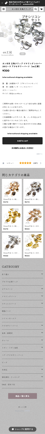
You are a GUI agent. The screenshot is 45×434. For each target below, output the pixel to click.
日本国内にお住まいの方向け (22, 148)
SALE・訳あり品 (8, 384)
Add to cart (22, 141)
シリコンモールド (9, 318)
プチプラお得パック (10, 282)
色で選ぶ (5, 274)
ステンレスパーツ (9, 304)
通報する (39, 154)
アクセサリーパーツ (10, 326)
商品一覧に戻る (22, 396)
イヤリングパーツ (9, 296)
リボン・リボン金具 (10, 348)
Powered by (22, 411)
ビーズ (4, 362)
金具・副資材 (7, 333)
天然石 (4, 370)
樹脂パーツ (6, 311)
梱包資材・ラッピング (11, 377)
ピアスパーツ (7, 289)
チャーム (5, 340)
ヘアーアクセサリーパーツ (12, 355)
